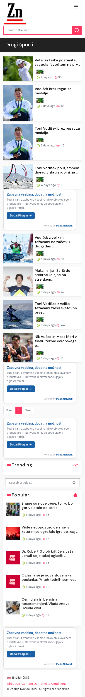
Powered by (58, 225)
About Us (13, 684)
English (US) (18, 677)
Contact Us (29, 684)
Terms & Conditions (52, 684)
